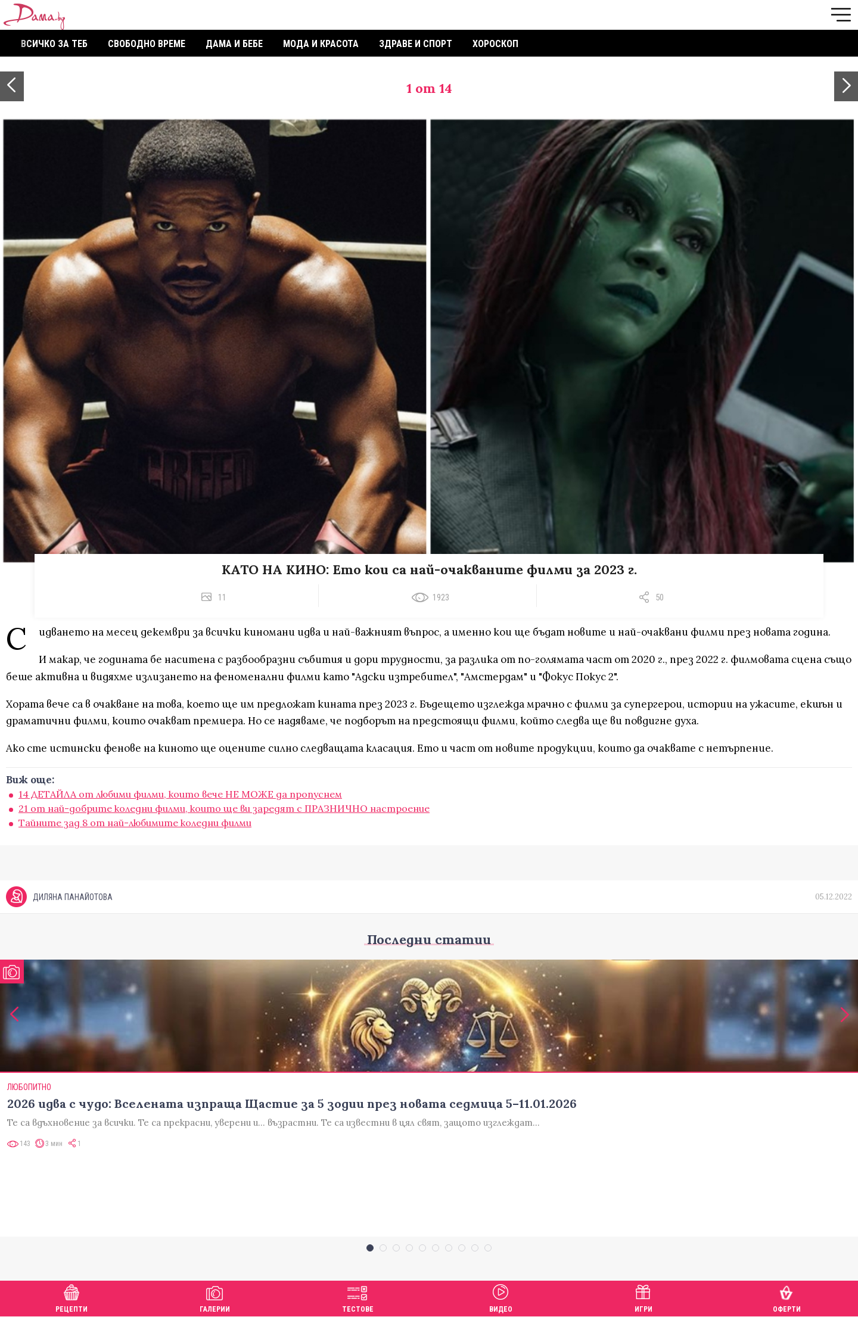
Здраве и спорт (415, 43)
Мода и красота (321, 43)
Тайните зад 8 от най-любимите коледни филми (134, 823)
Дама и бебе (234, 43)
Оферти (787, 1297)
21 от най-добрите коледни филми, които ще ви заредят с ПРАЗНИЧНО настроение (224, 808)
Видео (500, 1297)
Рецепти (71, 1297)
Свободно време (146, 43)
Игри (643, 1297)
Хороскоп (495, 43)
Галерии (215, 1297)
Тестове (358, 1297)
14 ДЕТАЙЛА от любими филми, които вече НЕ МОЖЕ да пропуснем (180, 794)
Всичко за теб (54, 43)
